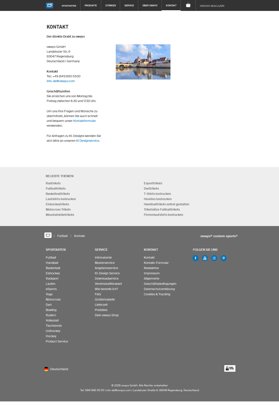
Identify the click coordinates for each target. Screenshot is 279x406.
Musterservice (105, 262)
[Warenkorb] (188, 5)
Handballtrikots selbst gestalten (166, 204)
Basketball (53, 268)
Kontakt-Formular (156, 262)
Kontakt (171, 5)
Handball (52, 262)
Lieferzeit (101, 304)
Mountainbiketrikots (60, 214)
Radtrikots (53, 183)
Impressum (152, 273)
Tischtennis (54, 325)
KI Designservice (87, 140)
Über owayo (149, 5)
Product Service (57, 341)
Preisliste (101, 310)
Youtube (205, 258)
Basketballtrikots (58, 193)
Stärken (110, 5)
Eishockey (53, 273)
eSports (51, 289)
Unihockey (53, 331)
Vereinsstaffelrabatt (108, 283)
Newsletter (151, 268)
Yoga (49, 294)
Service (129, 5)
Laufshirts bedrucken (61, 199)
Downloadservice (107, 278)
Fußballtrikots (56, 188)
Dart (49, 304)
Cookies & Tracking (157, 294)
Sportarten (69, 5)
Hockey (51, 336)
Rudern (51, 315)
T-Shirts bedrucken (157, 193)
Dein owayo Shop (107, 315)
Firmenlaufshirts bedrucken (163, 214)
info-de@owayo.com (61, 81)
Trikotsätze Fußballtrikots (162, 209)
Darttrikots (151, 188)
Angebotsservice (106, 268)
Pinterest (223, 258)
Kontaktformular (84, 121)
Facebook (195, 258)
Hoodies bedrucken (158, 199)
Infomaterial (103, 257)
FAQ (98, 294)
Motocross (53, 299)
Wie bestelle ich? (106, 289)
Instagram (214, 258)
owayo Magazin (212, 5)
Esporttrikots (153, 183)
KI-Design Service (107, 273)
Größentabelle (105, 299)
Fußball (51, 257)
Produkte (91, 5)
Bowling (51, 310)
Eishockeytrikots (57, 204)
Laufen (50, 283)
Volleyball (52, 320)
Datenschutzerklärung (159, 289)
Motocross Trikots (58, 209)
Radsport (52, 278)
